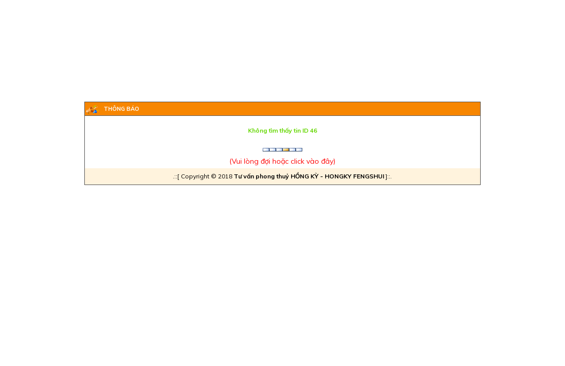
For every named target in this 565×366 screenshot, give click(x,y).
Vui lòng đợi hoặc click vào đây (282, 161)
